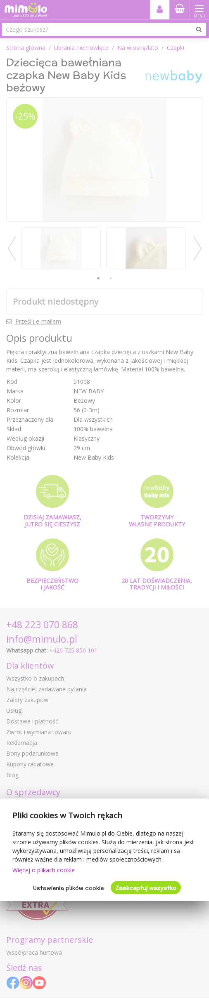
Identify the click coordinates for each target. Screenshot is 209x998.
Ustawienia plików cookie (68, 888)
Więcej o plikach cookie (43, 870)
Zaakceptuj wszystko (145, 888)
